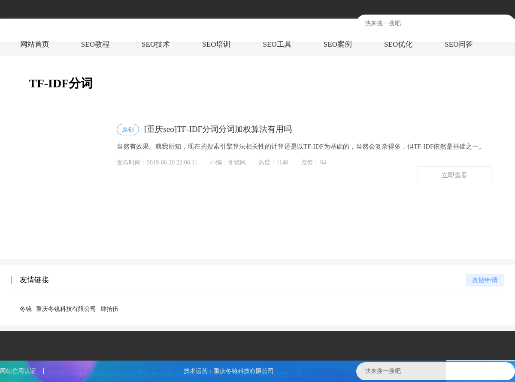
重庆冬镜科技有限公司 (66, 309)
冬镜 (26, 309)
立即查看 (454, 175)
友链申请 (485, 280)
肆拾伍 (109, 309)
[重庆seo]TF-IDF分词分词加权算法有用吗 (204, 129)
